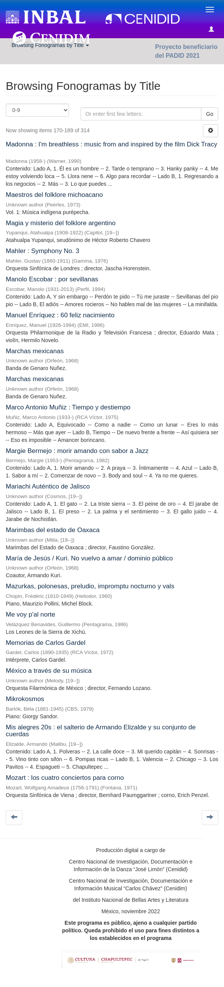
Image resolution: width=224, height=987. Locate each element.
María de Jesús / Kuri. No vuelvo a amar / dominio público (89, 558)
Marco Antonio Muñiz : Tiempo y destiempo (68, 407)
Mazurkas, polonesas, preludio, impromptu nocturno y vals (90, 586)
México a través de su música (49, 670)
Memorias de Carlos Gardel (46, 642)
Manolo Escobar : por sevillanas (52, 279)
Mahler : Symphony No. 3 (42, 251)
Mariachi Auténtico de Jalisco (48, 486)
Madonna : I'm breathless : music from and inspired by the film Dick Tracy (111, 144)
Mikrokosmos (25, 699)
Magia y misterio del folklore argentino (60, 223)
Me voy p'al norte (30, 614)
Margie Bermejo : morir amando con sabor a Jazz (77, 451)
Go (209, 114)
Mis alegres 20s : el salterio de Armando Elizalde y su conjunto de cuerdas (101, 731)
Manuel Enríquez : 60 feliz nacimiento (60, 315)
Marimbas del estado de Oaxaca (53, 530)
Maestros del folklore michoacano (54, 194)
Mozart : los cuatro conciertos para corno (65, 777)
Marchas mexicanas (35, 351)
